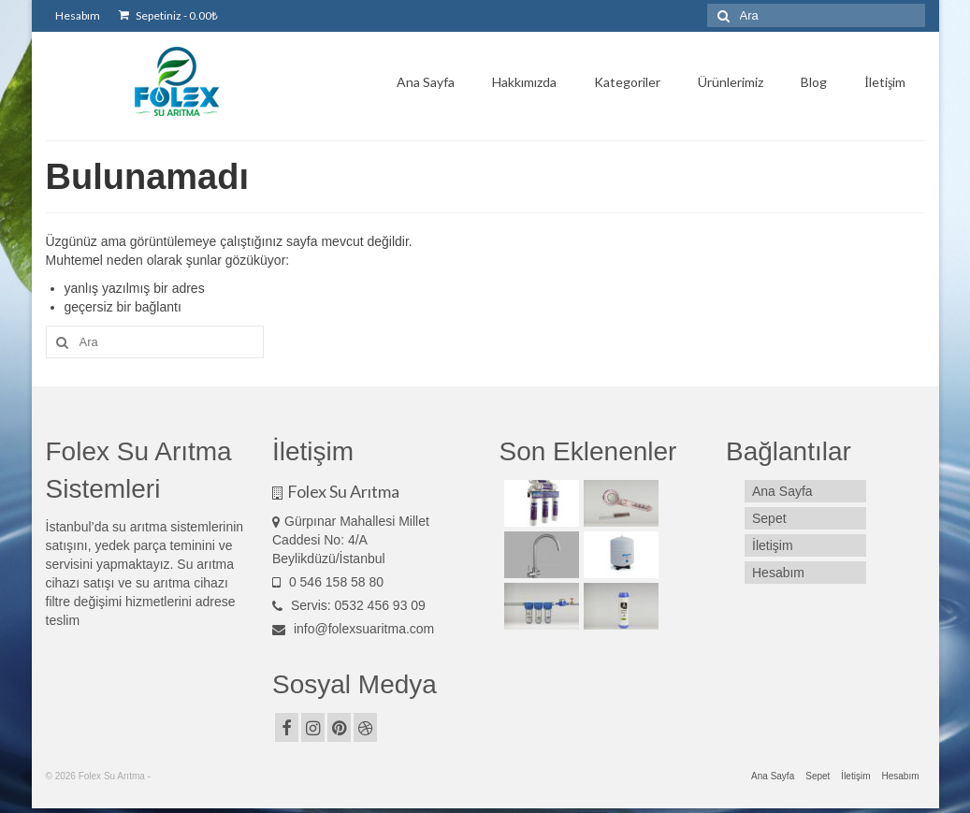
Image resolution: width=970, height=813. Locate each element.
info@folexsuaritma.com (353, 628)
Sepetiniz (168, 15)
